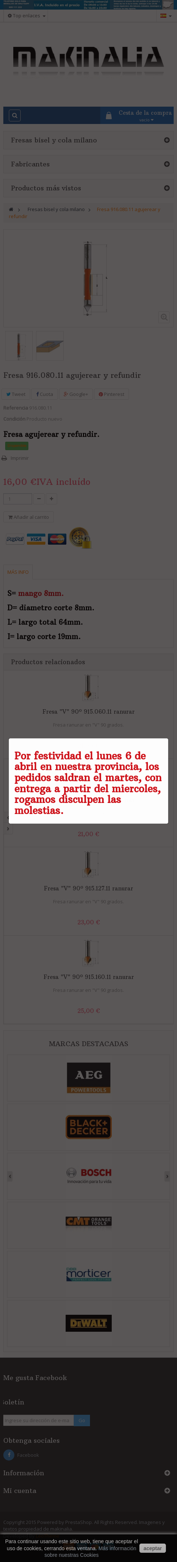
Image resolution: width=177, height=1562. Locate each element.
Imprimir (20, 458)
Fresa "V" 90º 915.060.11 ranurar (88, 711)
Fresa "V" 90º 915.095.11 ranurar (89, 800)
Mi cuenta (19, 1490)
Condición (14, 419)
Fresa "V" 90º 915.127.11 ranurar (88, 888)
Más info (18, 572)
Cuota (44, 394)
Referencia (15, 407)
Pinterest (111, 394)
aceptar (152, 1548)
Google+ (76, 394)
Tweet (15, 394)
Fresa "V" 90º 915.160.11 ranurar (89, 976)
